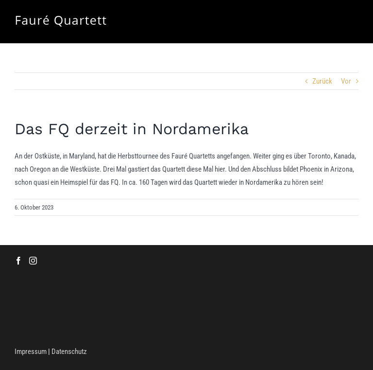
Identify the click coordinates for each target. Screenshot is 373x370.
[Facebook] (18, 260)
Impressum (31, 351)
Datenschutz (69, 351)
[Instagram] (33, 260)
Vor (346, 81)
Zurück (322, 81)
